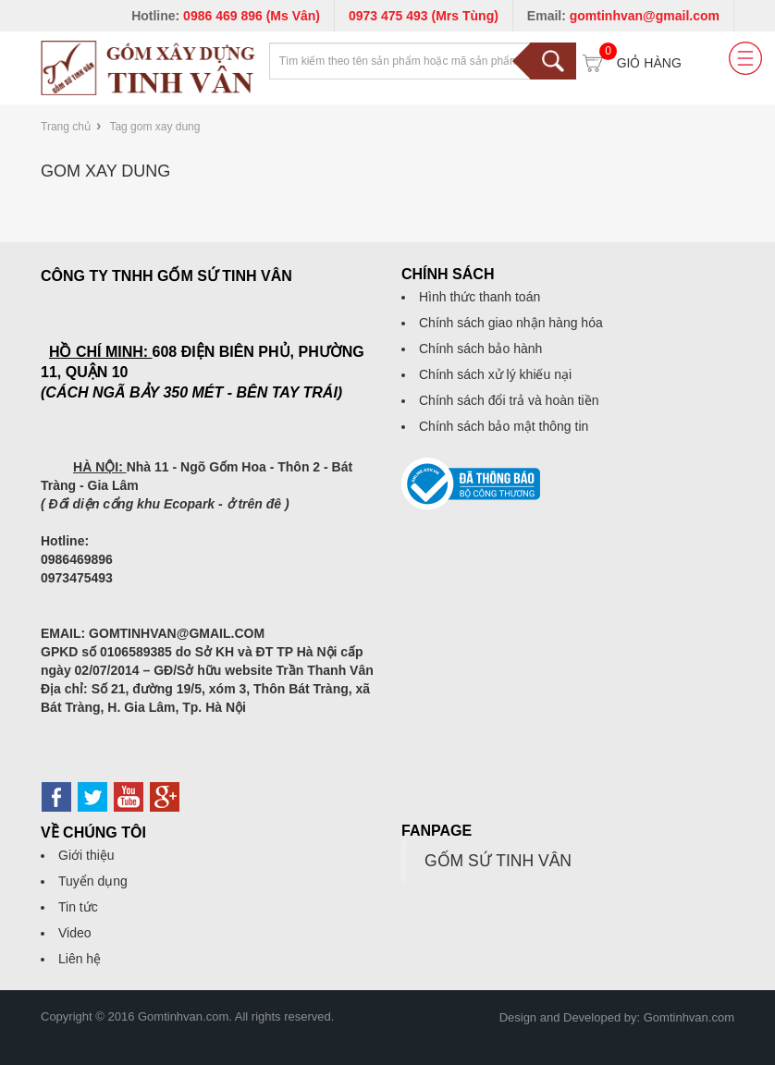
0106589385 (136, 651)
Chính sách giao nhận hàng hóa (511, 322)
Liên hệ (79, 958)
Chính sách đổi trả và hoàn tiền (508, 400)
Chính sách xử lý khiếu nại (495, 374)
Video (75, 932)
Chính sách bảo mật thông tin (503, 426)
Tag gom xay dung (154, 126)
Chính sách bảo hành (480, 348)
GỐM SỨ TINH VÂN (498, 860)
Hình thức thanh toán (479, 296)
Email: (623, 15)
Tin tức (78, 907)
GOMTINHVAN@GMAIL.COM (176, 633)
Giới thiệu (86, 855)
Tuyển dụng (93, 881)
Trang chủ (66, 126)
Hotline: (225, 15)
